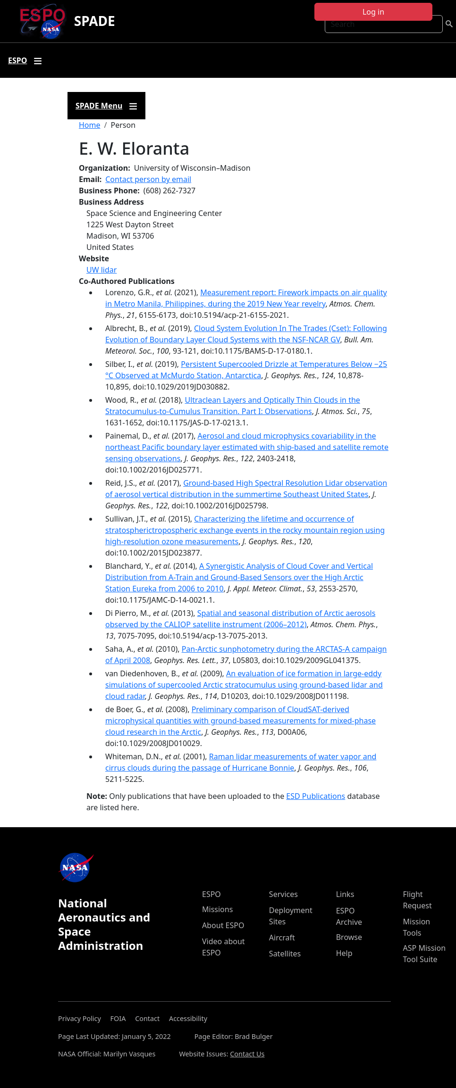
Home (90, 125)
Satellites (285, 953)
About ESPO (223, 925)
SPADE (94, 21)
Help (344, 953)
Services (283, 894)
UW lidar (101, 270)
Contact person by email (148, 179)
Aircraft (282, 937)
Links (345, 894)
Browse (349, 937)
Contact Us (247, 1053)
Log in (373, 12)
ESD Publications (315, 796)
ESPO (211, 894)
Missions (217, 909)
